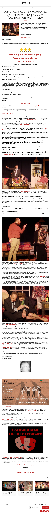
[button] (35, 2)
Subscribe (45, 507)
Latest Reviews (8, 6)
